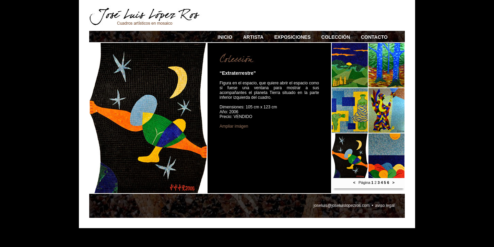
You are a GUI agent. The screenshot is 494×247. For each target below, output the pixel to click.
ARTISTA (253, 37)
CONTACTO (374, 37)
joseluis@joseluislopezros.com (342, 205)
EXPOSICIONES (292, 37)
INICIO (224, 37)
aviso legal (385, 205)
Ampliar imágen (234, 126)
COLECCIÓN (335, 37)
